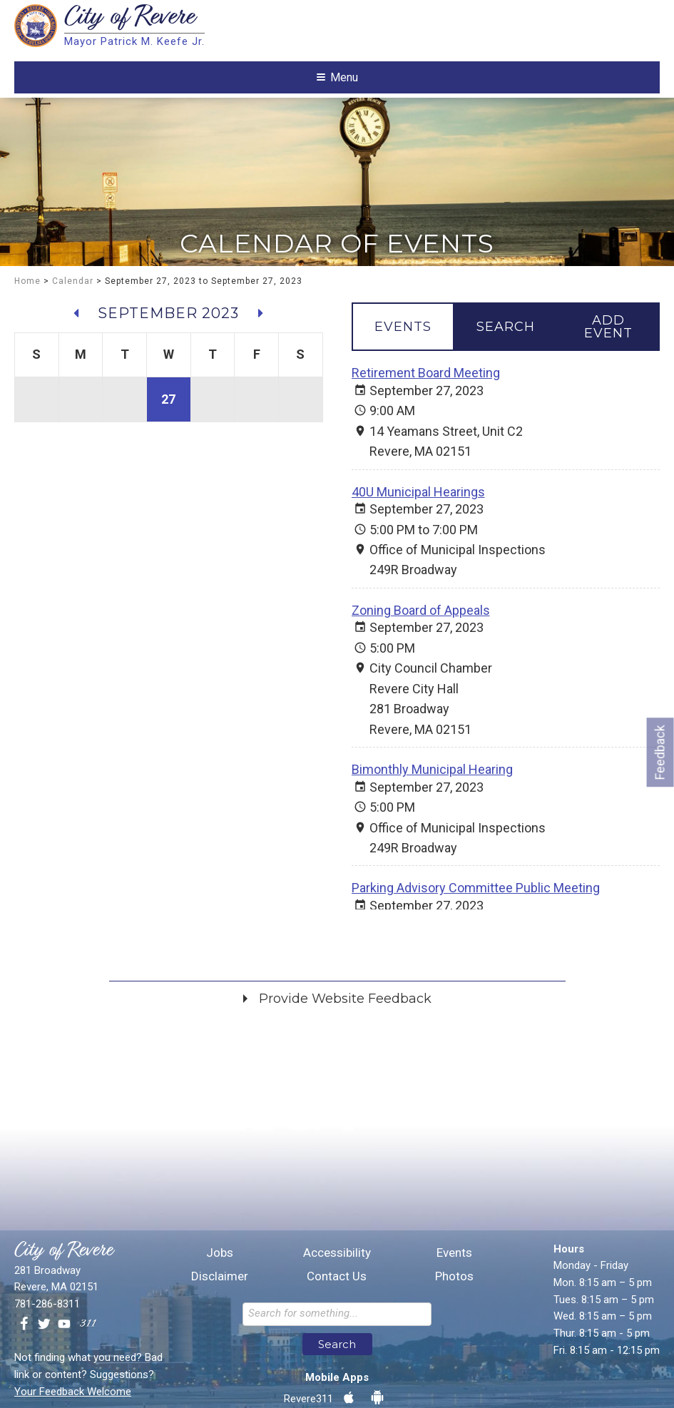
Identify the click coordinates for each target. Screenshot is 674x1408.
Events (454, 1397)
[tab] (403, 376)
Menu (337, 120)
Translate (443, 18)
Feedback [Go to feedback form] (660, 752)
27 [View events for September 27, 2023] (168, 448)
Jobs (219, 1397)
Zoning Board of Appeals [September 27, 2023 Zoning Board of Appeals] (421, 659)
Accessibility (337, 1397)
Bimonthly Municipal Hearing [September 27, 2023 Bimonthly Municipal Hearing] (432, 819)
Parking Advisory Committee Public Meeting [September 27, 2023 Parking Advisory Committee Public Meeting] (476, 937)
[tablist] (506, 376)
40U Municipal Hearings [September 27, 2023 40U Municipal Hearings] (418, 541)
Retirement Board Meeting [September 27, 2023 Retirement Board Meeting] (426, 422)
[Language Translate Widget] (574, 19)
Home (27, 331)
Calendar (72, 331)
